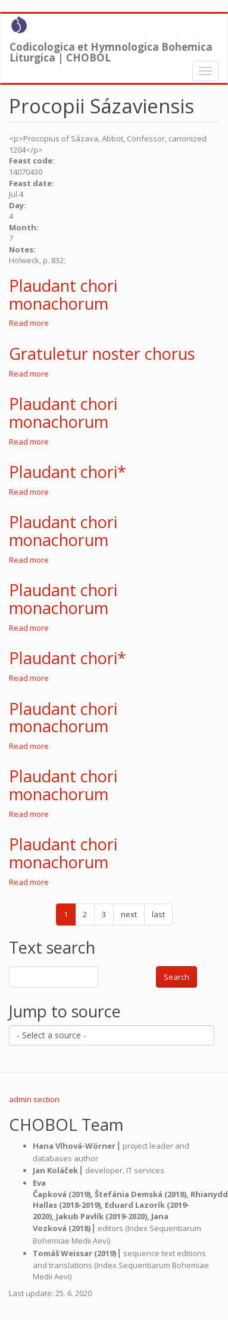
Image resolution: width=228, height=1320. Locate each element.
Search (176, 977)
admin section (34, 1099)
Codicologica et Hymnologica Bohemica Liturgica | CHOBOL (111, 49)
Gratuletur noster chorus (102, 354)
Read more (29, 322)
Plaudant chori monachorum (63, 294)
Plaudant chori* (67, 472)
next (129, 914)
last (158, 914)
